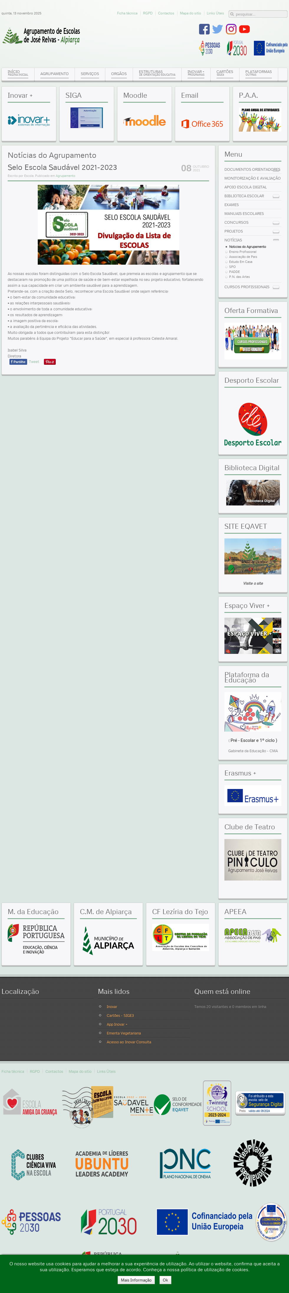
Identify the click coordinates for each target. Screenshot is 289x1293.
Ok (165, 1280)
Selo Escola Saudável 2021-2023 (62, 167)
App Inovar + (117, 1024)
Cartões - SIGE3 (120, 1015)
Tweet (34, 361)
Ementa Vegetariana (124, 1033)
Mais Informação (136, 1280)
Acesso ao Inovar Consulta (129, 1042)
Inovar (112, 1006)
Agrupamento (65, 176)
